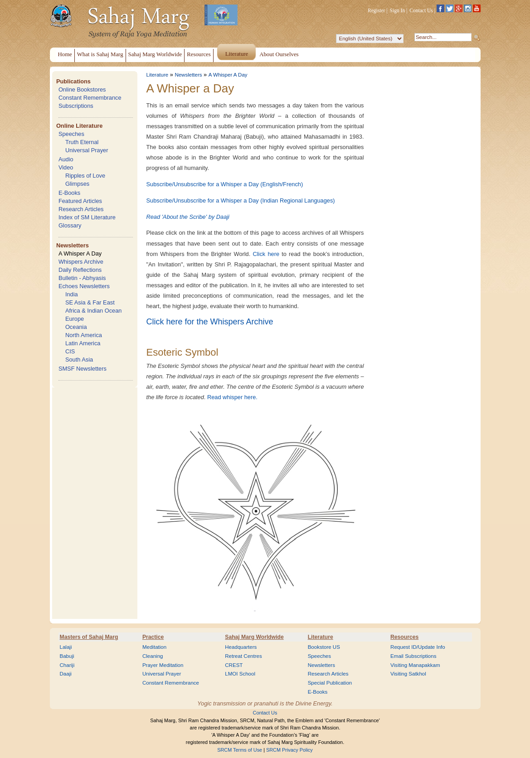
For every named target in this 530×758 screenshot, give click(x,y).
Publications (73, 81)
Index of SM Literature (87, 217)
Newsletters (72, 245)
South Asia (79, 359)
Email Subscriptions (413, 656)
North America (83, 335)
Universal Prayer (86, 150)
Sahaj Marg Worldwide (254, 637)
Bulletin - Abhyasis (82, 278)
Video (65, 167)
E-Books (69, 192)
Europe (74, 318)
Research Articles (81, 209)
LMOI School (240, 673)
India (71, 294)
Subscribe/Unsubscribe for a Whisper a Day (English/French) (224, 184)
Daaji (66, 673)
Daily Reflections (80, 269)
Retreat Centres (243, 656)
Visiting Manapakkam (415, 665)
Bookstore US (324, 647)
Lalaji (66, 647)
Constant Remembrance (90, 97)
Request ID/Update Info (417, 647)
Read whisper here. (232, 397)
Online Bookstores (82, 89)
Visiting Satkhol (408, 673)
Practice (153, 637)
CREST (234, 665)
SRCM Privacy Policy (289, 750)
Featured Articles (80, 201)
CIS (70, 351)
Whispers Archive (80, 261)
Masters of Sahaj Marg (89, 637)
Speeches (71, 133)
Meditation (154, 647)
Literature (157, 74)
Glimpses (77, 183)
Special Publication (330, 683)
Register (376, 10)
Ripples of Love (85, 175)
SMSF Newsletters (82, 368)
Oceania (76, 326)
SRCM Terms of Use (239, 750)
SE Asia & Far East (90, 302)
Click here (266, 254)
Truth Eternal (82, 142)
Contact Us (421, 10)
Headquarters (241, 647)
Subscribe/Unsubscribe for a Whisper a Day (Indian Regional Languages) (240, 200)
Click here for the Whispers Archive (209, 321)
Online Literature (79, 125)
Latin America (83, 343)
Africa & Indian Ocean (93, 310)
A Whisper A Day (80, 253)
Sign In (397, 10)
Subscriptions (75, 105)
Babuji (67, 656)
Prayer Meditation (163, 665)
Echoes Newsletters (84, 286)
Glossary (70, 225)
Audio (65, 159)
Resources (404, 637)
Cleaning (152, 656)
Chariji (67, 665)
